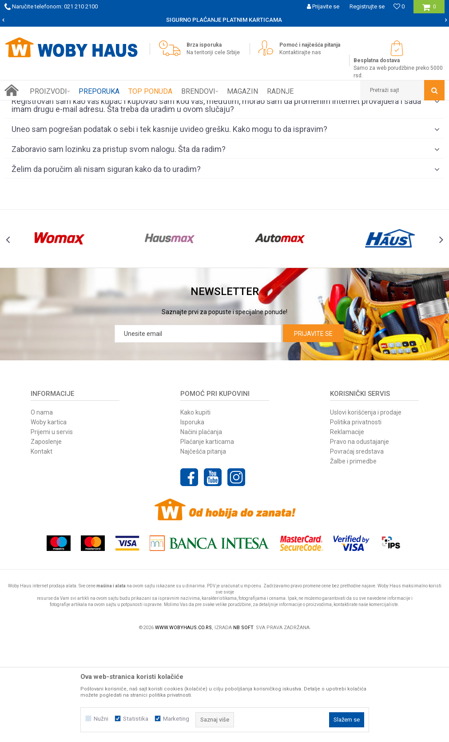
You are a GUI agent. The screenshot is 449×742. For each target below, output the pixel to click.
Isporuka (192, 522)
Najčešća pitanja (203, 551)
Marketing (176, 718)
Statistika (135, 718)
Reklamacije (347, 532)
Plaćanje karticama (207, 542)
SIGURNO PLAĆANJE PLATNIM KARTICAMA (224, 19)
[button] (402, 90)
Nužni (101, 718)
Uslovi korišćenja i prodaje (365, 512)
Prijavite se (313, 434)
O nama (42, 512)
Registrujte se (367, 6)
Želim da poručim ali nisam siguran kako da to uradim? (226, 270)
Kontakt (41, 551)
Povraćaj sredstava (357, 551)
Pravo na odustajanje (359, 542)
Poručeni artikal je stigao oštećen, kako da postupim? (226, 182)
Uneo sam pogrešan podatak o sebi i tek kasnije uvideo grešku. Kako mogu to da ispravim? (226, 230)
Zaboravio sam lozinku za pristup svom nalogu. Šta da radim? (226, 250)
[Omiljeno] (399, 6)
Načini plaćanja (201, 532)
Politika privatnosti (355, 522)
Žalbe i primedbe (353, 561)
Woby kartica (49, 522)
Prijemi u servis (52, 532)
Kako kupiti (195, 512)
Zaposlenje (46, 542)
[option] (224, 20)
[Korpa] (429, 10)
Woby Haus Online (26, 107)
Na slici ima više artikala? (226, 162)
